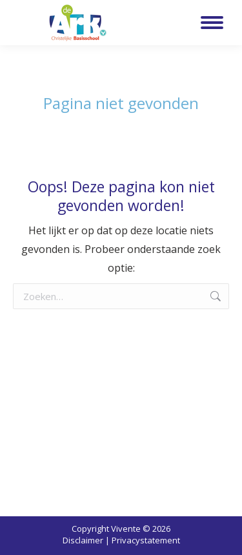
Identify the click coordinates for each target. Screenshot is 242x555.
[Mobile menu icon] (212, 22)
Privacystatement (146, 540)
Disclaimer (83, 540)
